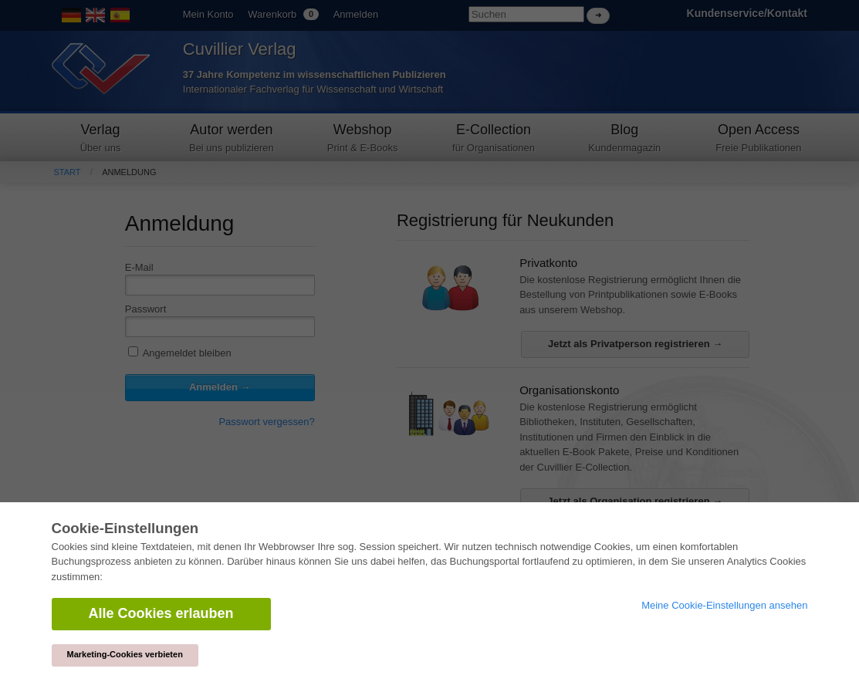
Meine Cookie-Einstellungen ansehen (724, 605)
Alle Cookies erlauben (161, 613)
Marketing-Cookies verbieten (125, 654)
